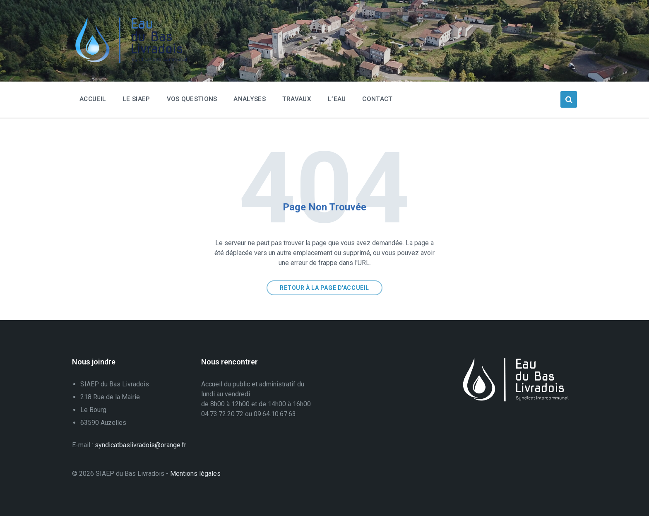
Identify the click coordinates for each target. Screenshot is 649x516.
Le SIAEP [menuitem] (136, 99)
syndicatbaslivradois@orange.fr (140, 445)
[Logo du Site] (134, 61)
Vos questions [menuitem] (192, 99)
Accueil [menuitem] (92, 99)
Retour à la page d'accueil (324, 288)
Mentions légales (195, 473)
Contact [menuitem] (377, 99)
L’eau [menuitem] (337, 99)
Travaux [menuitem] (296, 99)
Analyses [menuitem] (249, 99)
